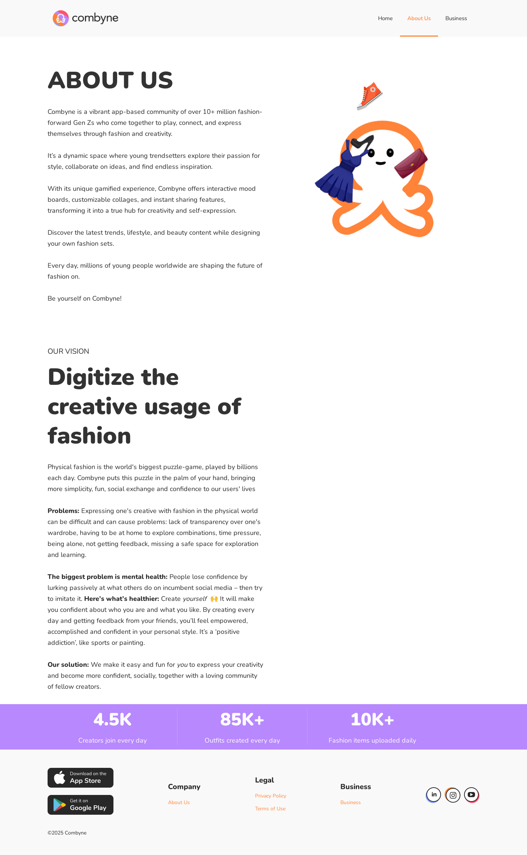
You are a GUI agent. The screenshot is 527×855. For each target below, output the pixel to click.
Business (456, 18)
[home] (85, 18)
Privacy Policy (270, 795)
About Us (419, 18)
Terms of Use (270, 808)
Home (385, 18)
